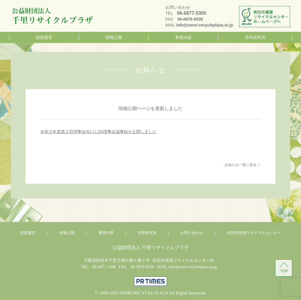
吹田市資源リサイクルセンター (254, 233)
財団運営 (44, 37)
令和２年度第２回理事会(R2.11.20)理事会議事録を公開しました (98, 132)
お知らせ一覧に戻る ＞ (243, 165)
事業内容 (183, 37)
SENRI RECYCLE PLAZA (143, 293)
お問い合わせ (191, 233)
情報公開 (114, 37)
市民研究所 (255, 37)
